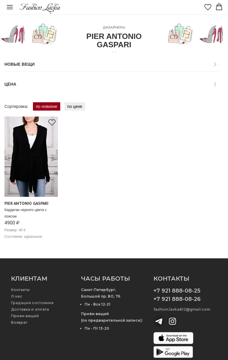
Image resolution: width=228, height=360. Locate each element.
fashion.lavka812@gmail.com (181, 309)
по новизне (46, 106)
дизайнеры (114, 27)
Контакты (20, 289)
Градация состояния (32, 303)
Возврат (19, 322)
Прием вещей (25, 316)
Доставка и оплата (30, 309)
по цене (74, 106)
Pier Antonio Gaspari (26, 203)
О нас (16, 296)
